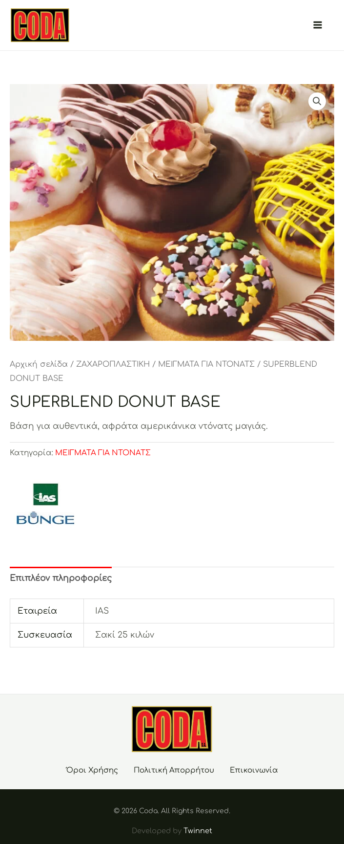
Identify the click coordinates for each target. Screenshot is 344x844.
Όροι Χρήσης (92, 770)
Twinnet (197, 831)
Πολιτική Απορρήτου (174, 770)
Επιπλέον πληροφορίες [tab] (61, 578)
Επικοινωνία (254, 770)
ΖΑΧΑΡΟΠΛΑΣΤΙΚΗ (113, 364)
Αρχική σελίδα (39, 364)
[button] (317, 101)
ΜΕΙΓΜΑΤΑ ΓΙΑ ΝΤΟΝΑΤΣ (206, 364)
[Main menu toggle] (317, 25)
